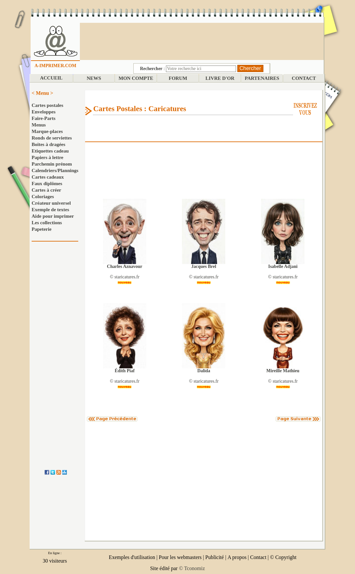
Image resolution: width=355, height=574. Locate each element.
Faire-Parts (43, 118)
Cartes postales (47, 105)
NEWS (94, 78)
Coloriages (43, 196)
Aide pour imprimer (53, 216)
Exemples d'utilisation (132, 557)
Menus (39, 124)
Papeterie (42, 229)
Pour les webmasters (180, 557)
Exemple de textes (50, 209)
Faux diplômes (47, 183)
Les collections (47, 222)
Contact (258, 557)
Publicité (214, 557)
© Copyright (283, 557)
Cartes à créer (46, 190)
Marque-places (47, 131)
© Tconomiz (192, 568)
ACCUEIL (51, 78)
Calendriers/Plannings (55, 170)
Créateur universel (51, 203)
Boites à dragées (48, 144)
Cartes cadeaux (48, 177)
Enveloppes (43, 111)
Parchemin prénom (52, 164)
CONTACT (304, 78)
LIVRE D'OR (219, 78)
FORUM (178, 78)
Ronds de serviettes (52, 137)
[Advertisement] (201, 40)
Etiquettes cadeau (50, 151)
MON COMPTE (136, 78)
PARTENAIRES (262, 78)
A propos (237, 557)
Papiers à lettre (47, 157)
